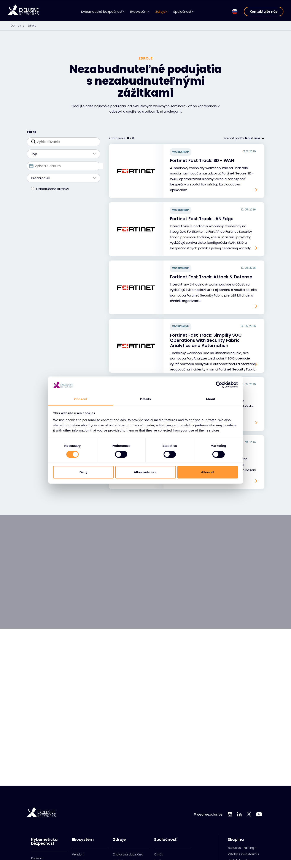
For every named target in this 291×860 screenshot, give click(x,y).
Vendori (77, 854)
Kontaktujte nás (264, 11)
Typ (61, 153)
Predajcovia (61, 178)
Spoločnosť (183, 11)
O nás (158, 854)
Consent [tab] (80, 399)
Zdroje (161, 11)
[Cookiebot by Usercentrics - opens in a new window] (219, 384)
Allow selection (145, 472)
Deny (83, 472)
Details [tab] (145, 399)
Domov (19, 25)
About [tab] (210, 399)
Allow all (207, 472)
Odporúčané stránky (52, 188)
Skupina (236, 839)
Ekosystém (140, 11)
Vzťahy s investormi (242, 854)
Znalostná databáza (128, 854)
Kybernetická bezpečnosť (103, 11)
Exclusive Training (241, 848)
